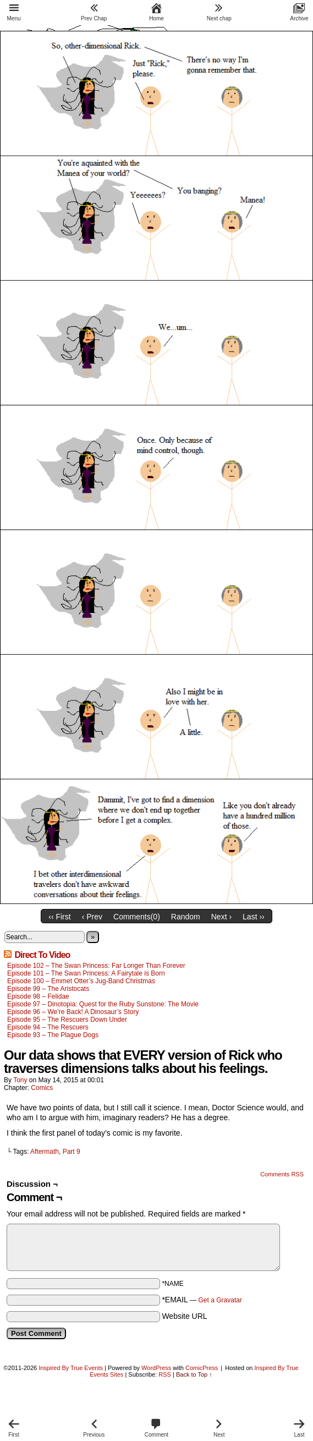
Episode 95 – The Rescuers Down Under (67, 1019)
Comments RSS (282, 1174)
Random (185, 916)
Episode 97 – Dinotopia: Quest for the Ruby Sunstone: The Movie (103, 1004)
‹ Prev (92, 916)
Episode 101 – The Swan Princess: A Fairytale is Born (87, 973)
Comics (42, 1088)
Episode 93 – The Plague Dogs (52, 1035)
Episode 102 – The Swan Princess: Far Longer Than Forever (96, 965)
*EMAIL (202, 1299)
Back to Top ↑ (194, 1374)
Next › (221, 916)
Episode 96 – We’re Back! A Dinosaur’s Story (73, 1012)
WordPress (156, 1368)
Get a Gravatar (220, 1300)
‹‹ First (59, 916)
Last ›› (254, 916)
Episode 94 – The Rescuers (48, 1027)
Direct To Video (42, 955)
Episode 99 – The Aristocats (48, 989)
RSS (164, 1374)
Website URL (184, 1316)
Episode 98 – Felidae (38, 996)
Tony (20, 1080)
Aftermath (44, 1151)
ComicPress (201, 1368)
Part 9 (71, 1151)
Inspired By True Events (71, 1368)
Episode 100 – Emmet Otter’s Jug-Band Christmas (81, 981)
